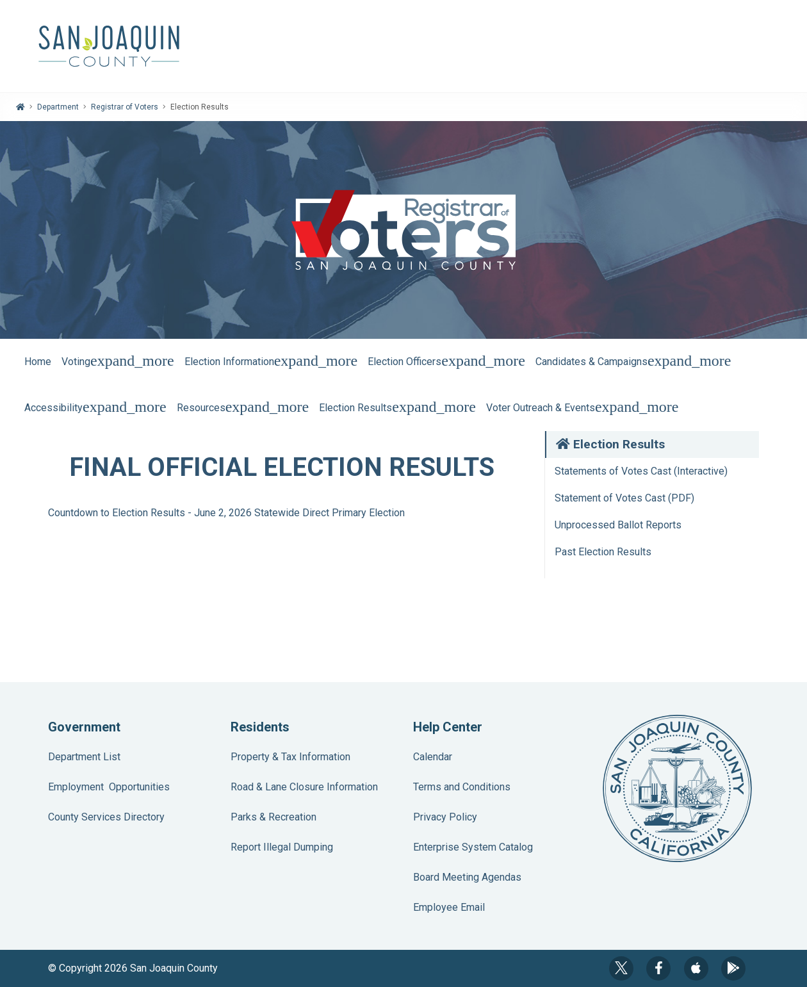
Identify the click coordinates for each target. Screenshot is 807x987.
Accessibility (95, 407)
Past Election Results (603, 552)
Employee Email (449, 907)
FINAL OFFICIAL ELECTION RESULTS (281, 467)
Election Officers (446, 361)
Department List (84, 757)
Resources (243, 407)
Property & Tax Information (290, 757)
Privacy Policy (445, 817)
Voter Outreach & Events (582, 407)
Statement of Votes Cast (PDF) (624, 498)
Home (37, 361)
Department (58, 106)
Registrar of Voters (124, 106)
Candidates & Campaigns (633, 361)
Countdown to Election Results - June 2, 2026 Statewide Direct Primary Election (226, 513)
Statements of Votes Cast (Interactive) (641, 471)
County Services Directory (106, 817)
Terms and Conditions (461, 787)
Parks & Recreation (273, 817)
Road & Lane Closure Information (304, 787)
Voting (117, 361)
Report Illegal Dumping (282, 847)
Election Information (271, 361)
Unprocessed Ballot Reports (618, 525)
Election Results (397, 407)
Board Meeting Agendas (467, 877)
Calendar (432, 757)
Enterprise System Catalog (473, 847)
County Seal (677, 788)
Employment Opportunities (109, 787)
